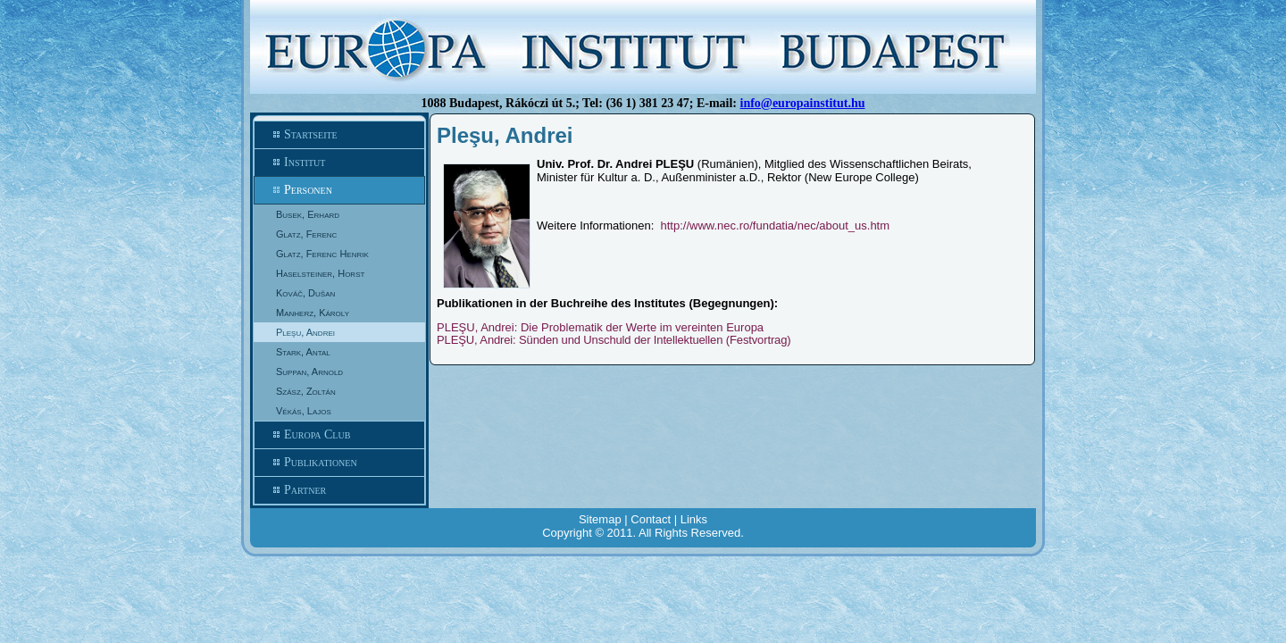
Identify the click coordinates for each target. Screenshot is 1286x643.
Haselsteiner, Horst (320, 273)
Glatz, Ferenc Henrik (322, 253)
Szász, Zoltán (306, 391)
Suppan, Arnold (309, 371)
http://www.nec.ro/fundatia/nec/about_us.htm (775, 225)
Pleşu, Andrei (305, 332)
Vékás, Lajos (303, 410)
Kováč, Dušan (305, 293)
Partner (339, 490)
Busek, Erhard (307, 214)
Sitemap (600, 519)
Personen (339, 190)
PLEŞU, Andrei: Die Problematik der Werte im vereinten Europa (600, 327)
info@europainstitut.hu (802, 103)
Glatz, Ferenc (306, 234)
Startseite (339, 134)
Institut (339, 162)
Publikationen (339, 462)
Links (694, 519)
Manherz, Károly (312, 312)
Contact (650, 519)
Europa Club (339, 435)
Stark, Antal (303, 352)
